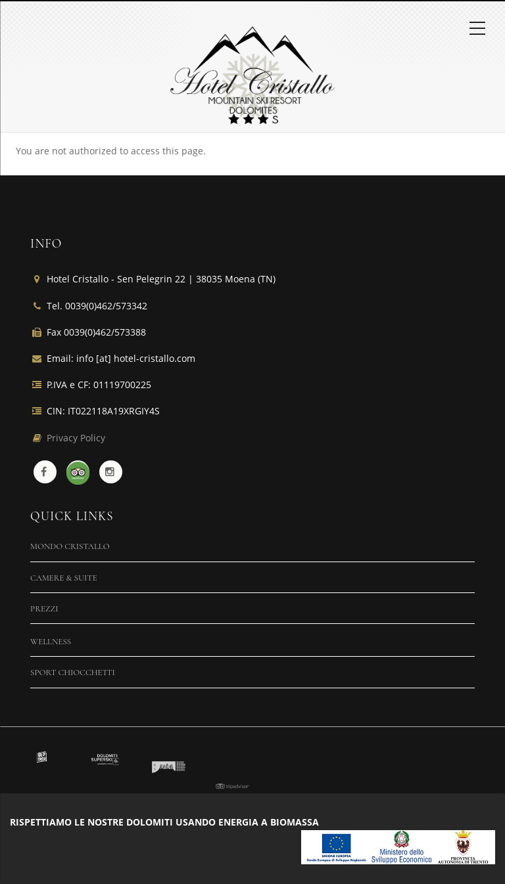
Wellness (50, 641)
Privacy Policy (76, 437)
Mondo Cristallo (70, 546)
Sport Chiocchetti (72, 672)
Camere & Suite (63, 578)
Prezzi (44, 609)
